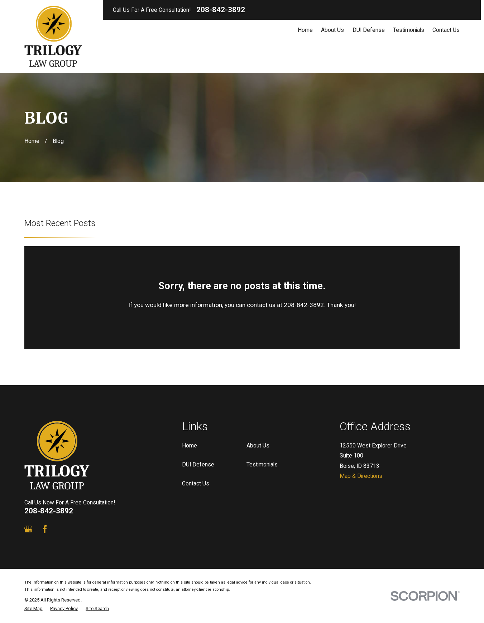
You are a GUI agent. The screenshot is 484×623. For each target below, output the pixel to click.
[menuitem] (33, 608)
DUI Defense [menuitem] (369, 30)
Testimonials (262, 464)
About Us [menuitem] (332, 30)
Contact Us (195, 483)
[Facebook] (45, 529)
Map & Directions (361, 476)
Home (189, 445)
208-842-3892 (220, 10)
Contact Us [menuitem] (446, 30)
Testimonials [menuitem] (408, 30)
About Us (257, 445)
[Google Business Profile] (28, 529)
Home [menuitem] (305, 30)
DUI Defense (198, 464)
